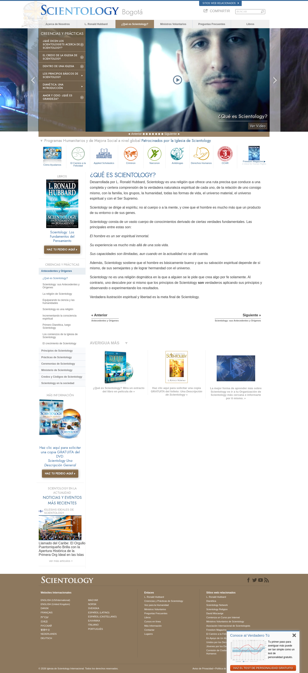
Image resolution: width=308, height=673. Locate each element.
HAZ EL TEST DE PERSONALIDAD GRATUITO (263, 668)
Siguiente (170, 133)
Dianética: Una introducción (53, 86)
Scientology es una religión (58, 309)
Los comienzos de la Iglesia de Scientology (60, 336)
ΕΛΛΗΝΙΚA (94, 620)
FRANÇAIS (47, 612)
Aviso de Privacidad (202, 668)
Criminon (131, 155)
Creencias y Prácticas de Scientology (163, 601)
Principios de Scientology (57, 350)
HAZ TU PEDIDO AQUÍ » (62, 249)
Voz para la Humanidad (156, 605)
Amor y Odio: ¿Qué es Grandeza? (57, 97)
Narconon (154, 155)
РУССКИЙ (46, 625)
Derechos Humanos (201, 155)
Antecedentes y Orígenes (56, 270)
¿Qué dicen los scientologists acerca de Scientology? (61, 44)
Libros (250, 24)
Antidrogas (177, 155)
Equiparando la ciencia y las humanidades (58, 302)
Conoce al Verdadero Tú (250, 635)
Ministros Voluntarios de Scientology (225, 621)
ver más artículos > (61, 561)
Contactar (149, 630)
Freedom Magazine (254, 162)
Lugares (148, 634)
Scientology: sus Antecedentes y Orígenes (61, 286)
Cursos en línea (152, 621)
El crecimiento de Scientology (59, 343)
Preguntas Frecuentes (211, 24)
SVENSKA (93, 608)
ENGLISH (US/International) (55, 600)
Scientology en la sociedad (57, 383)
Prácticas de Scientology (56, 357)
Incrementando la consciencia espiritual (60, 317)
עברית (45, 617)
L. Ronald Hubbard (96, 24)
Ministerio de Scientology (56, 370)
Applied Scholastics (104, 155)
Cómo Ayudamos (52, 164)
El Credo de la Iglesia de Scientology (60, 57)
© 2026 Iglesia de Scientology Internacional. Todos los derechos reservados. (78, 668)
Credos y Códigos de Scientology (61, 376)
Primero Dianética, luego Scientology (57, 326)
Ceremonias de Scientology (58, 363)
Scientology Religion (217, 609)
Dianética (211, 601)
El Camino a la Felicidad (78, 156)
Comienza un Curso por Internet (223, 617)
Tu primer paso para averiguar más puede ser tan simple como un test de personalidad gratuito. (281, 649)
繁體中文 (45, 630)
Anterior (136, 133)
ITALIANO (93, 624)
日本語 (44, 621)
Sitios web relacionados (221, 3)
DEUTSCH (46, 638)
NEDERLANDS (49, 634)
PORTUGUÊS (95, 629)
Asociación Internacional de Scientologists (228, 625)
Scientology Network (217, 605)
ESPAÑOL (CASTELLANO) (102, 616)
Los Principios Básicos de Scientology (60, 75)
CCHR (225, 155)
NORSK (92, 604)
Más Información (152, 625)
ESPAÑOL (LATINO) (99, 612)
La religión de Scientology (57, 293)
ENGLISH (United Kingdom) (55, 604)
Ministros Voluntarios (173, 24)
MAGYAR (93, 600)
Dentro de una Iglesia (58, 66)
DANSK (45, 608)
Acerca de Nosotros (58, 24)
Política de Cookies (225, 668)
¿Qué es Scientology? (134, 24)
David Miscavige (214, 613)
